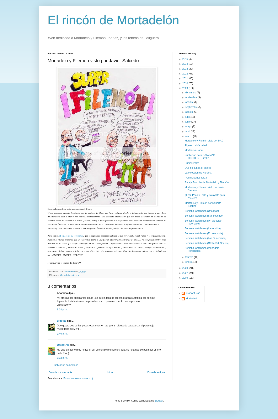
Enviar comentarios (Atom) (78, 378)
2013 (185, 68)
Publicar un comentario (65, 365)
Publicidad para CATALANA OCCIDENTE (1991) (200, 157)
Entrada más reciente (60, 372)
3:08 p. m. (62, 309)
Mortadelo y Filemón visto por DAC (204, 140)
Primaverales (192, 163)
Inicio (110, 372)
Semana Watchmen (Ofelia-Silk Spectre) (207, 243)
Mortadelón (192, 298)
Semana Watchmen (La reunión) (203, 228)
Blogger (159, 400)
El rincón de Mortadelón (113, 20)
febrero (189, 257)
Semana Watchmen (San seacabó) (204, 215)
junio (188, 121)
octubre (189, 102)
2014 (185, 63)
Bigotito (61, 320)
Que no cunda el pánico (198, 167)
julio (188, 116)
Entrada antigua (156, 372)
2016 (185, 59)
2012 (185, 73)
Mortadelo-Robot (194, 150)
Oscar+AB (63, 344)
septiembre (191, 107)
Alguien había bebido (196, 145)
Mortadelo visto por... (70, 275)
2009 (185, 88)
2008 (185, 268)
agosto (189, 111)
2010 (185, 83)
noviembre (191, 97)
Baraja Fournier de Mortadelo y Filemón (207, 182)
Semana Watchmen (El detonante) (204, 233)
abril (188, 131)
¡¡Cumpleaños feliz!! (196, 177)
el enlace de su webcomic (71, 235)
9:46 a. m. (62, 333)
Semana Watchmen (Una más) (202, 211)
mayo (188, 126)
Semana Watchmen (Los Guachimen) (205, 238)
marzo (189, 136)
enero (188, 261)
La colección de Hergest (198, 172)
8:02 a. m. (62, 357)
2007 (185, 272)
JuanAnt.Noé (193, 293)
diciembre (191, 92)
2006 (185, 277)
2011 (185, 78)
